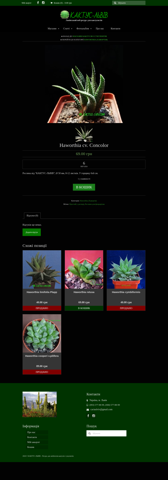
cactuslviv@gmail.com (100, 409)
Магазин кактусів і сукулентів (90, 36)
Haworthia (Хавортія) (96, 40)
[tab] (32, 216)
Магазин (51, 28)
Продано (42, 308)
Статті (66, 28)
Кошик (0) (61, 3)
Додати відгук (32, 232)
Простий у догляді (76, 204)
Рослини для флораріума (94, 204)
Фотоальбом (82, 28)
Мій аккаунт (33, 442)
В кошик (84, 187)
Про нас (100, 28)
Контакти (115, 28)
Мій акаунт (26, 3)
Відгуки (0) (32, 215)
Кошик (30, 447)
